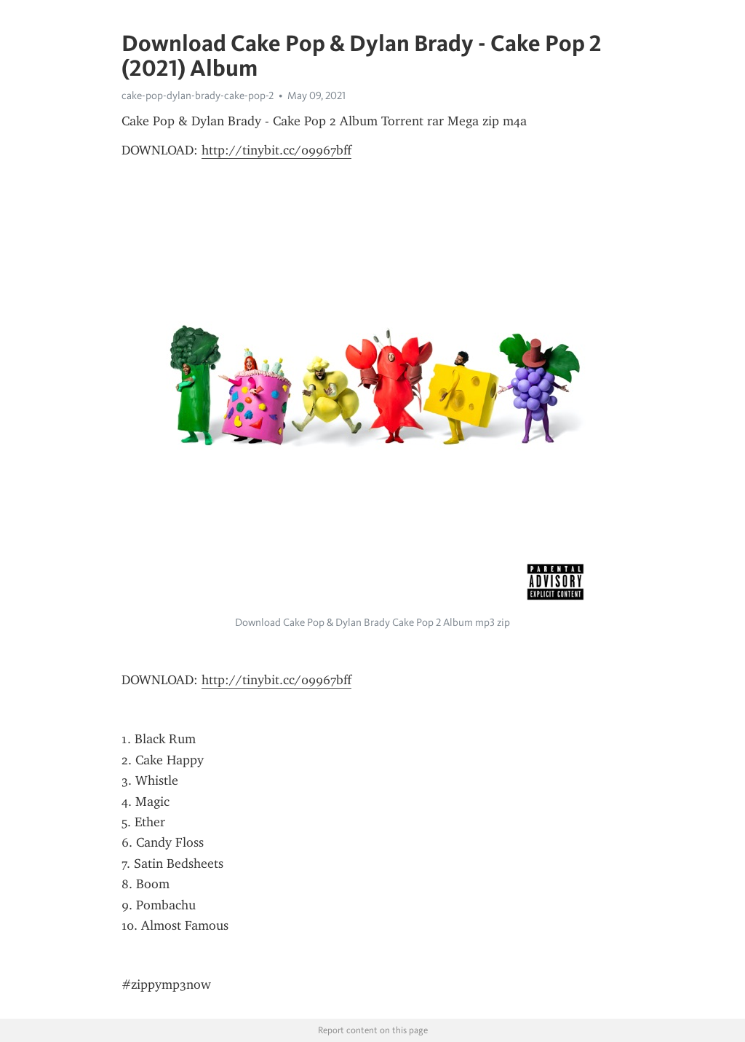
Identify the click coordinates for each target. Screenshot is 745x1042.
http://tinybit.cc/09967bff (276, 150)
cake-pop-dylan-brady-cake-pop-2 (197, 95)
